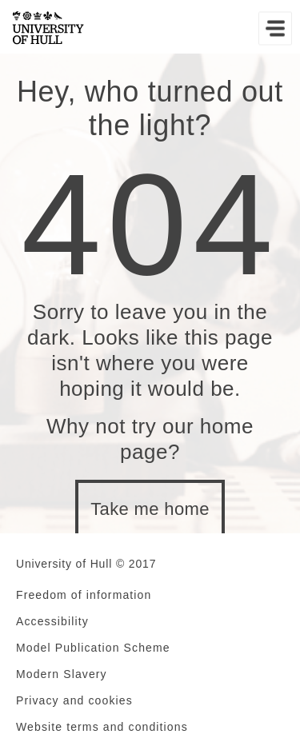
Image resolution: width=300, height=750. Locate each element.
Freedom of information (83, 594)
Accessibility (52, 621)
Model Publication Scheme (93, 647)
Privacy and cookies (74, 700)
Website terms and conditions (102, 726)
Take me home (150, 509)
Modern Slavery (61, 674)
